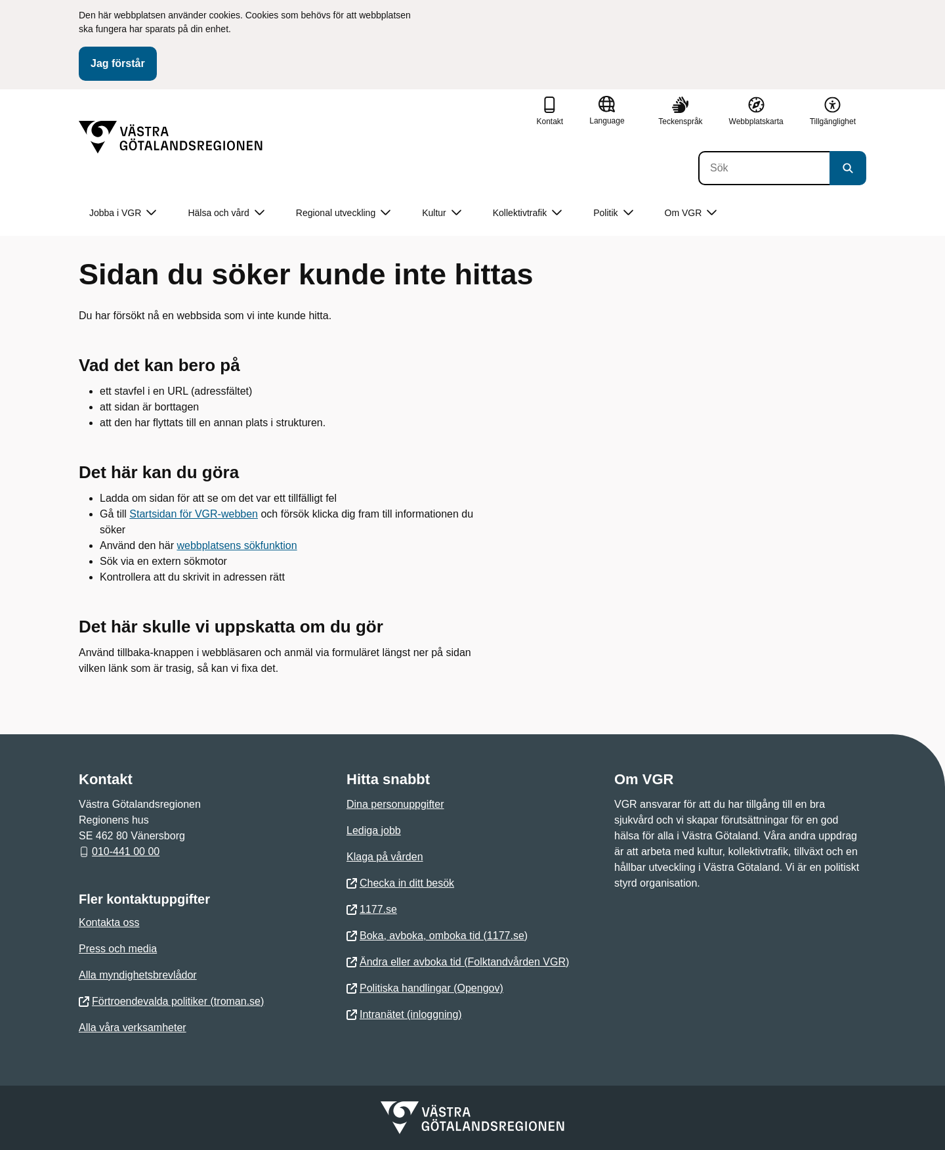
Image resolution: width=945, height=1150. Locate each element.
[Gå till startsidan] (170, 137)
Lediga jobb (373, 830)
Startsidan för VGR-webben (193, 514)
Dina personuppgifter (395, 804)
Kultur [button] (441, 213)
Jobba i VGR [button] (122, 213)
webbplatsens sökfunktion (237, 545)
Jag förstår (118, 63)
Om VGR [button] (691, 213)
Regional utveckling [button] (343, 213)
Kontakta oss (109, 922)
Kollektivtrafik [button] (527, 213)
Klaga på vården (384, 856)
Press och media (118, 948)
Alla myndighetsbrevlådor (138, 975)
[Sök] (764, 168)
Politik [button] (613, 213)
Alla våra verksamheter (132, 1027)
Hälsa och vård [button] (226, 213)
